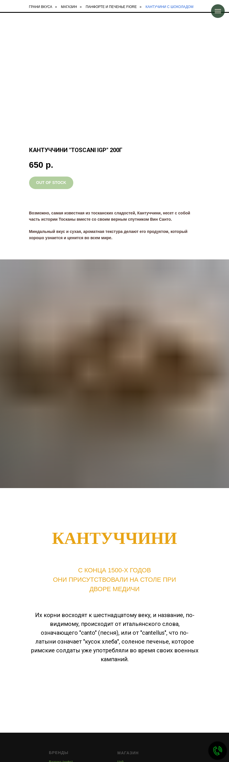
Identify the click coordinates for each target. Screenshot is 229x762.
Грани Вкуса (40, 7)
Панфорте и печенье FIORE (111, 7)
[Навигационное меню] (218, 11)
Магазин (69, 7)
